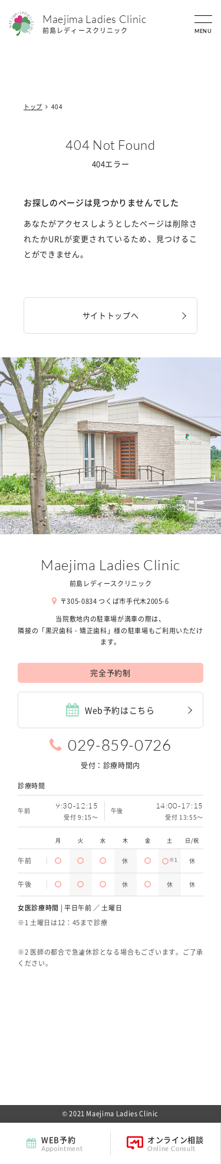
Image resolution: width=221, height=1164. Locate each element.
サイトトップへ (111, 315)
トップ (33, 106)
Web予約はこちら (110, 709)
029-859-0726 (119, 744)
